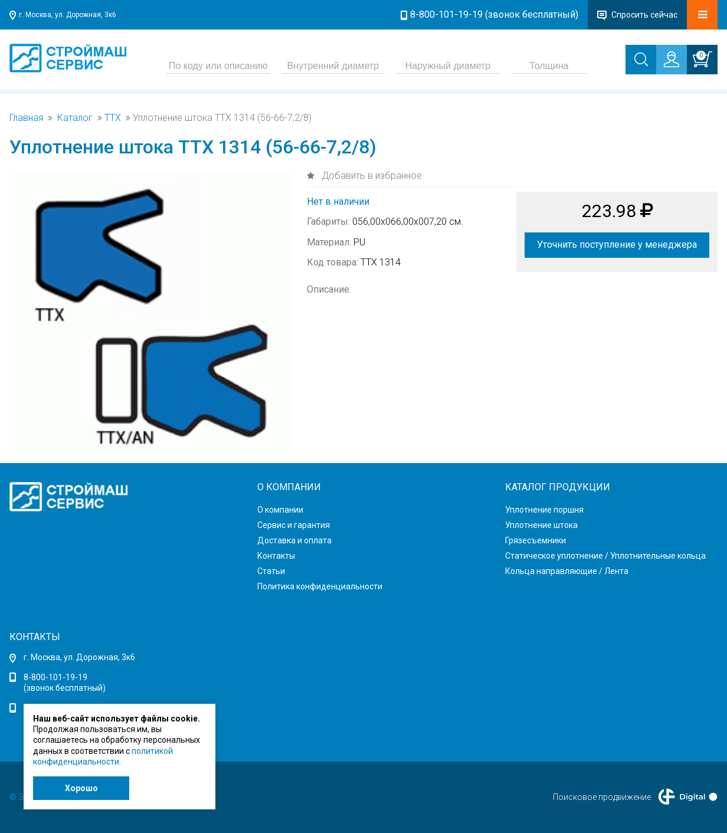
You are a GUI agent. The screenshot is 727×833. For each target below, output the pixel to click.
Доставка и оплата (294, 540)
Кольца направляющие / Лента (566, 571)
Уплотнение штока (541, 525)
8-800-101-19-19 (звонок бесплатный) (494, 14)
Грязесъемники (535, 540)
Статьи (271, 571)
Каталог (75, 118)
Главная (26, 118)
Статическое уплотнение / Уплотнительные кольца (605, 555)
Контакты (276, 555)
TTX (112, 118)
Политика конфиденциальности (319, 586)
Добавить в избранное (370, 175)
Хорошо (81, 788)
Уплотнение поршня (544, 509)
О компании (280, 509)
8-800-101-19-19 (55, 677)
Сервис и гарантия (293, 525)
